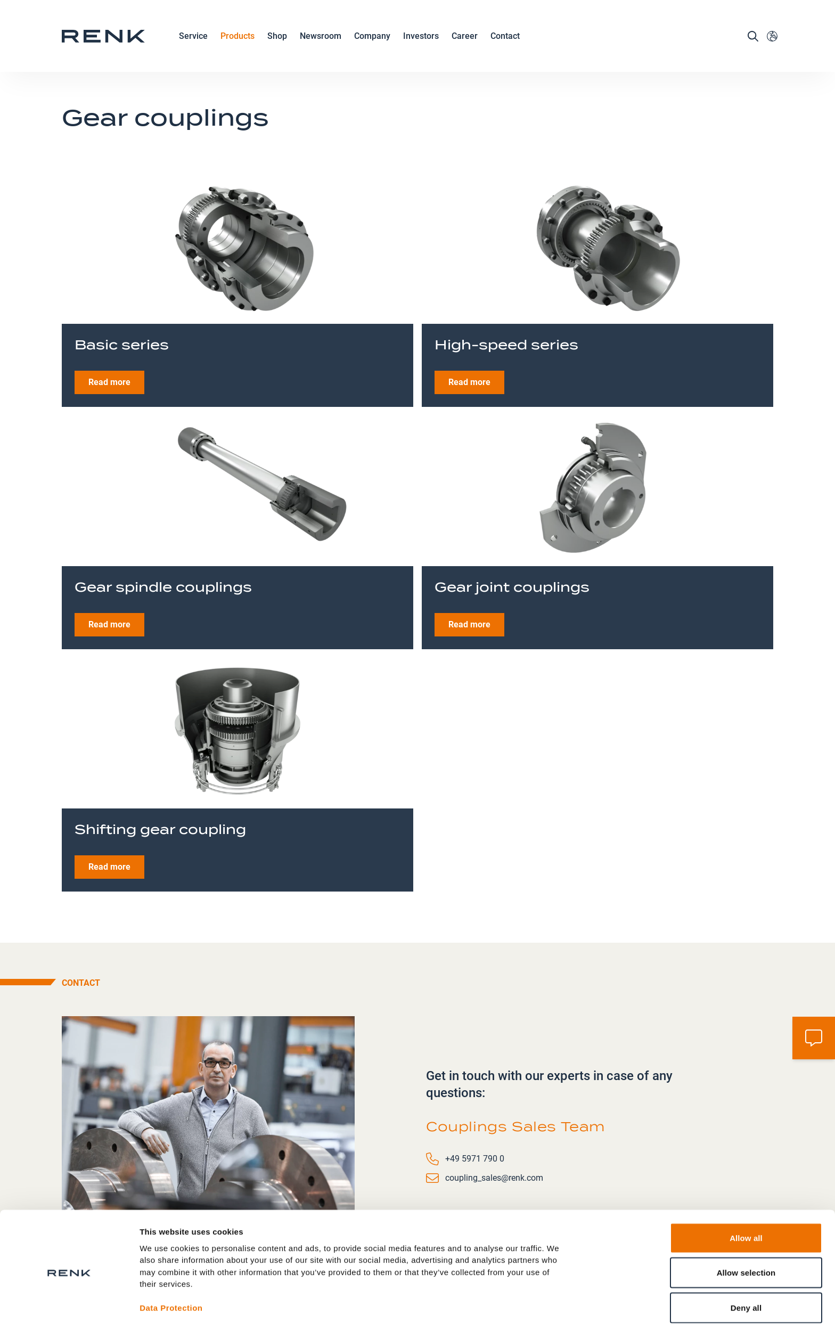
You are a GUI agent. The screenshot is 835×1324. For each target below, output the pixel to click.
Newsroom (320, 41)
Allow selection (746, 1227)
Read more (109, 310)
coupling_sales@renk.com (494, 1106)
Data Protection (171, 1263)
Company (372, 41)
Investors (421, 40)
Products (237, 41)
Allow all (746, 1192)
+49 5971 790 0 (474, 1087)
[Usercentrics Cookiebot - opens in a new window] (69, 1303)
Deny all (746, 1262)
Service (193, 41)
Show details (559, 1302)
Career (465, 41)
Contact (505, 40)
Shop (277, 40)
